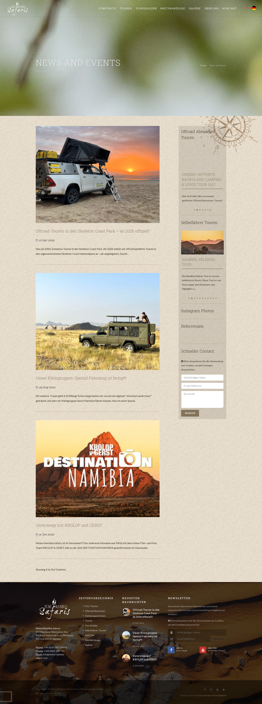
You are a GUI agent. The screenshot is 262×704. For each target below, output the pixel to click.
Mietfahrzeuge (92, 640)
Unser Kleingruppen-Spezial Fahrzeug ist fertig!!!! (145, 636)
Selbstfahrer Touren (95, 630)
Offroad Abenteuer (95, 610)
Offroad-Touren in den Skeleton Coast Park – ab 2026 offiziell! (146, 613)
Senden (190, 413)
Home (203, 65)
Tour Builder (91, 625)
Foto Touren (91, 606)
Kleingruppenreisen (95, 615)
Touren (89, 620)
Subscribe (218, 638)
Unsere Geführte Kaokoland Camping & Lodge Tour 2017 (202, 179)
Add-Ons (90, 635)
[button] (194, 210)
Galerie (88, 644)
